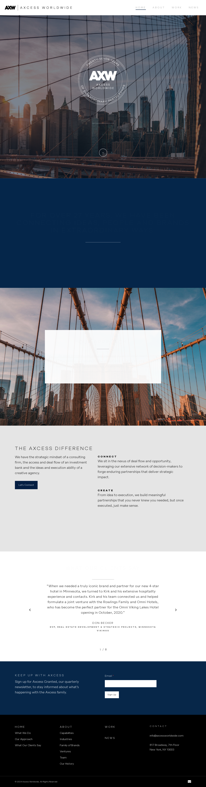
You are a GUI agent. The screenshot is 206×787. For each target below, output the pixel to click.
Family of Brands (70, 745)
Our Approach (23, 739)
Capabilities (67, 733)
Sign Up (111, 694)
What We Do (23, 733)
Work (110, 727)
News (110, 738)
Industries (66, 739)
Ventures (65, 751)
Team (63, 757)
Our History (67, 764)
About (66, 727)
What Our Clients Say (28, 745)
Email (109, 676)
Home (20, 727)
